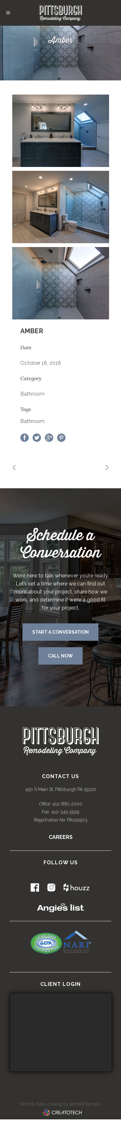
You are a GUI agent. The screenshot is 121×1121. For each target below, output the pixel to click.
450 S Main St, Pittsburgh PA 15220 (60, 789)
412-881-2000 (67, 803)
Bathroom (32, 421)
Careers (61, 837)
